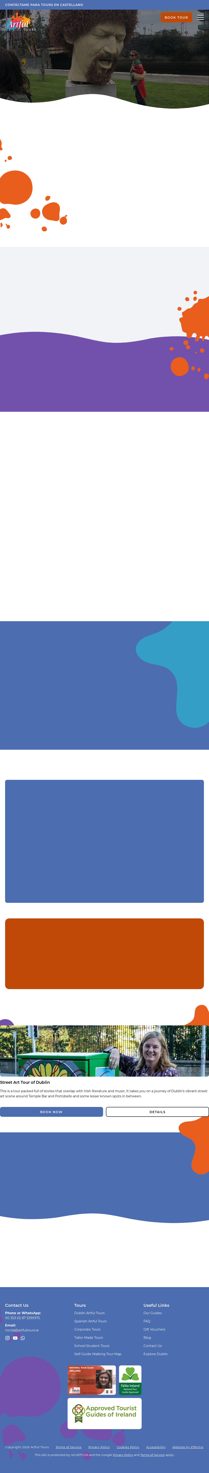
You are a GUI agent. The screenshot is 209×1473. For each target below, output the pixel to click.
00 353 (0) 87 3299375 (22, 1318)
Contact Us (152, 1345)
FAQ (146, 1321)
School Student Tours (91, 1345)
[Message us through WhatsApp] (22, 1338)
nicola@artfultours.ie (22, 1330)
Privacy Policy (99, 1447)
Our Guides (152, 1313)
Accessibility (156, 1447)
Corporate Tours (87, 1329)
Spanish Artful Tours (90, 1321)
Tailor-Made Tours (88, 1337)
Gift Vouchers (154, 1329)
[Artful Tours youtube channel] (15, 1338)
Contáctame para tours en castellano (44, 5)
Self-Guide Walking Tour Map (97, 1354)
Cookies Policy (128, 1447)
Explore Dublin (155, 1354)
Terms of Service (69, 1447)
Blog (147, 1337)
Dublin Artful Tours (89, 1313)
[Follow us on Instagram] (7, 1338)
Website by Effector (188, 1447)
